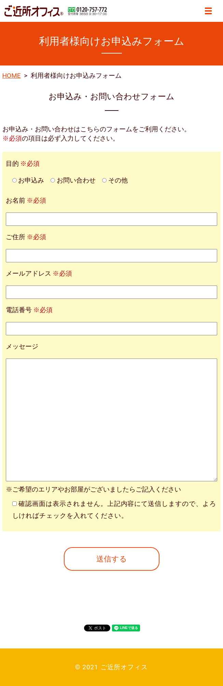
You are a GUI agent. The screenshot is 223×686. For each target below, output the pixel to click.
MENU (208, 11)
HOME (11, 75)
